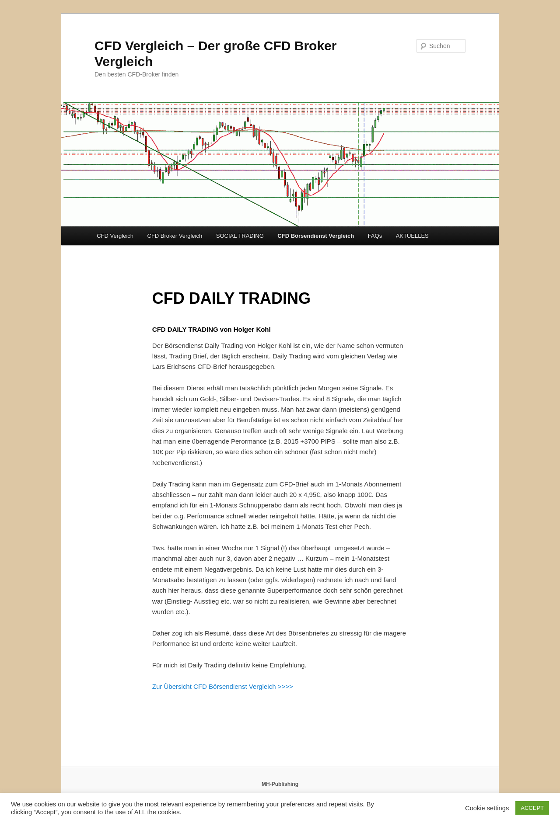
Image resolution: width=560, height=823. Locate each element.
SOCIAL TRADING (240, 236)
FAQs (375, 236)
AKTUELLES (412, 236)
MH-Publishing (280, 784)
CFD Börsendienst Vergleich (315, 236)
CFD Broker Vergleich (175, 236)
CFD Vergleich (115, 236)
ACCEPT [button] (532, 808)
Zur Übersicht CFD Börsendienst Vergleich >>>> (222, 686)
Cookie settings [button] (487, 808)
